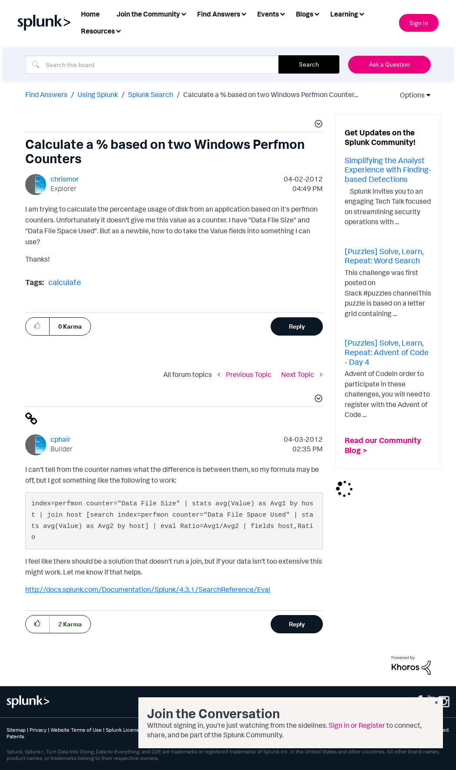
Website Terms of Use (76, 729)
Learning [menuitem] (344, 14)
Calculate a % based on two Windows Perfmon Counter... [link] (270, 94)
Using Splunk (97, 94)
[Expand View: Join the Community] (183, 13)
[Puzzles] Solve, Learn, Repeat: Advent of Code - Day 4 (387, 352)
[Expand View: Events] (282, 13)
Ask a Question (389, 64)
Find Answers (46, 94)
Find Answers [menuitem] (218, 14)
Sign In (418, 23)
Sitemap (16, 729)
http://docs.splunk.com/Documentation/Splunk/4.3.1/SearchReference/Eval (147, 589)
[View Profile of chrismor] (64, 179)
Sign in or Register (357, 725)
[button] (317, 125)
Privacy (38, 729)
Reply (297, 326)
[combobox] (151, 64)
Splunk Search (150, 94)
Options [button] (409, 95)
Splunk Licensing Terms (133, 729)
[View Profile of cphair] (60, 439)
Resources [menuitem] (98, 31)
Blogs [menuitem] (304, 14)
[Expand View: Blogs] (316, 13)
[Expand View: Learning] (361, 13)
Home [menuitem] (90, 14)
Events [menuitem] (268, 14)
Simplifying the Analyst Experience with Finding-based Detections (388, 169)
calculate (64, 282)
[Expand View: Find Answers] (243, 13)
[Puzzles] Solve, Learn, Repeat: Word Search (384, 256)
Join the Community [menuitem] (148, 14)
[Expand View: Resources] (118, 30)
